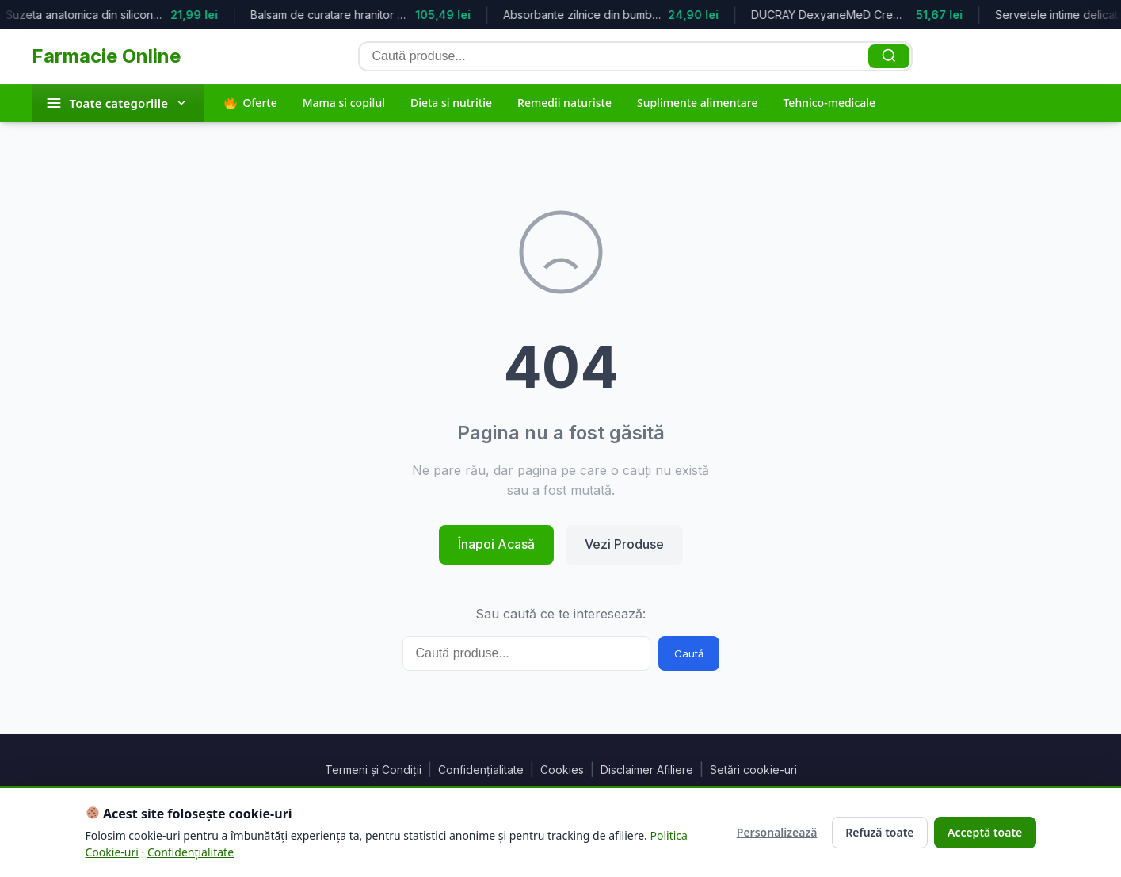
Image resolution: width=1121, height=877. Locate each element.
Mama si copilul (344, 102)
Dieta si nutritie (451, 102)
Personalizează (773, 832)
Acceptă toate (983, 832)
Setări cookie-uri (753, 769)
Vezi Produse (624, 544)
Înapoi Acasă (496, 544)
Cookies (562, 769)
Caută (688, 653)
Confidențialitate (481, 769)
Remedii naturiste (564, 102)
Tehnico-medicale (829, 102)
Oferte (250, 102)
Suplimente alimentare (697, 102)
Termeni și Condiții (373, 769)
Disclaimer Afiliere (647, 769)
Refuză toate (875, 832)
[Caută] (888, 56)
